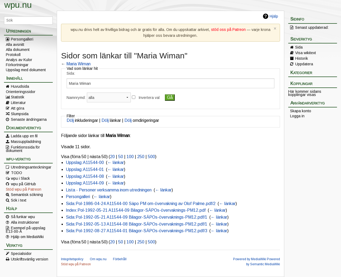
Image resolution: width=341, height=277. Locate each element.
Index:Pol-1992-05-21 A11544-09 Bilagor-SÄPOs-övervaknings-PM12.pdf (136, 210)
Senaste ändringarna (29, 119)
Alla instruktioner (25, 222)
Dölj (70, 120)
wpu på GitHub (23, 184)
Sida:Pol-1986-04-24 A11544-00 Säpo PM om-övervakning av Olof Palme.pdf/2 (141, 203)
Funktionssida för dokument (23, 148)
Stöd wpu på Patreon (23, 189)
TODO (16, 173)
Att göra (17, 108)
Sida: (71, 73)
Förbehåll (120, 259)
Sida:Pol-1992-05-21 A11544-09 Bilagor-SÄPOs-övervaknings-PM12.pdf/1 (136, 217)
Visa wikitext (305, 53)
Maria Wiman (78, 64)
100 (130, 156)
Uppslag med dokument (26, 69)
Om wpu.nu (98, 259)
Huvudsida (20, 86)
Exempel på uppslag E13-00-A (25, 229)
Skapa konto (300, 111)
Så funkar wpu (23, 217)
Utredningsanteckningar (31, 167)
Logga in (297, 116)
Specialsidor (21, 253)
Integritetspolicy (72, 259)
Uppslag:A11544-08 (85, 176)
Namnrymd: (76, 97)
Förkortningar (17, 64)
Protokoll (13, 54)
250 (140, 156)
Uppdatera (304, 64)
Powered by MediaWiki (249, 259)
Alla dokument (18, 49)
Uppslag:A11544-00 (85, 162)
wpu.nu (18, 5)
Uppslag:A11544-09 (85, 183)
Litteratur (18, 103)
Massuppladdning (26, 141)
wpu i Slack (20, 178)
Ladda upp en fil (24, 136)
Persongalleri (22, 39)
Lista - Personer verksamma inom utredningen (109, 190)
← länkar (115, 162)
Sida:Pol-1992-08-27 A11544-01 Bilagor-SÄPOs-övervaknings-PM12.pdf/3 (136, 230)
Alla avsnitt (15, 44)
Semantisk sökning (27, 194)
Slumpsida (20, 114)
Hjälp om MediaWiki (27, 237)
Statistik (17, 97)
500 (151, 156)
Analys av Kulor (19, 59)
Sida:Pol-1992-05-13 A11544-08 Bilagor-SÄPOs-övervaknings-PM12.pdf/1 (136, 224)
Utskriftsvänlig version (29, 259)
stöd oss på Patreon (228, 29)
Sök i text (18, 200)
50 (120, 156)
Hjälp (274, 16)
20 (112, 156)
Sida (299, 47)
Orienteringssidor (20, 91)
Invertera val (149, 97)
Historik (301, 58)
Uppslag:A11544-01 (85, 169)
